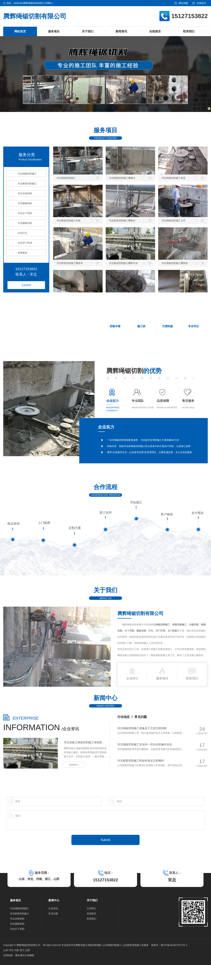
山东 (6, 950)
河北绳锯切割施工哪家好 (122, 179)
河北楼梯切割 (25, 203)
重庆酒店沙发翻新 (24, 955)
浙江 (22, 950)
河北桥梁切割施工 (27, 183)
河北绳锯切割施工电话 (173, 179)
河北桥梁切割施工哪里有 (70, 264)
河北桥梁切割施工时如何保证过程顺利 (140, 760)
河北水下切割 (25, 213)
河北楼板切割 (25, 223)
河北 (11, 950)
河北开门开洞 (25, 242)
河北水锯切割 (25, 193)
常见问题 (140, 717)
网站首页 (20, 31)
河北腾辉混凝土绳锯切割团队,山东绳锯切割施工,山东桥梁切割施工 (106, 945)
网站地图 (181, 3)
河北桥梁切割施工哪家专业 (123, 264)
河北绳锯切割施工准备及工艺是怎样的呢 (142, 728)
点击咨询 (26, 285)
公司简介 (91, 908)
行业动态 (124, 717)
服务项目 (54, 31)
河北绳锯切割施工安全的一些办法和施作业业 (144, 744)
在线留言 (199, 3)
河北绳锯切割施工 (27, 173)
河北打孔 (22, 233)
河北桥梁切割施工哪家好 (122, 221)
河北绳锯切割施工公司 (173, 221)
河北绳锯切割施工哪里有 (175, 264)
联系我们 (189, 31)
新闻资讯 (121, 31)
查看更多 (22, 252)
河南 (17, 950)
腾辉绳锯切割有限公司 (34, 16)
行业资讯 (53, 908)
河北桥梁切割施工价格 (68, 221)
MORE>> (74, 764)
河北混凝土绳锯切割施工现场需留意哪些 (85, 742)
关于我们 (87, 31)
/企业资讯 (41, 728)
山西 (27, 950)
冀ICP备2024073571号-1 (174, 945)
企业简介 (132, 673)
